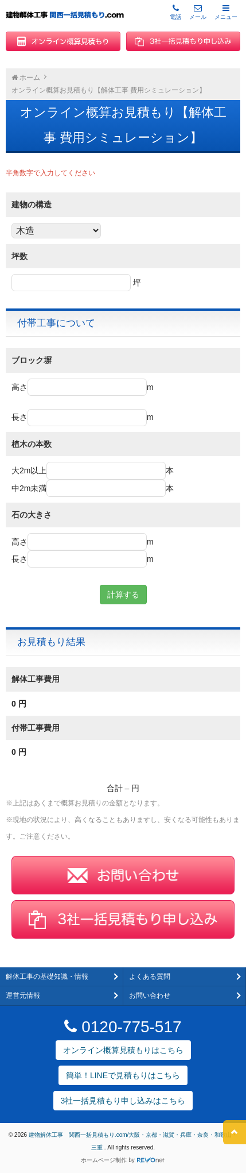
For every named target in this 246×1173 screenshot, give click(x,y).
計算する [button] (123, 594)
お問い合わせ (149, 995)
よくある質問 (149, 977)
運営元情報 (23, 995)
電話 (175, 12)
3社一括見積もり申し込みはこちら (123, 1100)
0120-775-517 (122, 1027)
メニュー (225, 12)
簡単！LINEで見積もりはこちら (123, 1075)
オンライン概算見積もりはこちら (123, 1050)
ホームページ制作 (104, 1160)
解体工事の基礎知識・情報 (47, 977)
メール (197, 12)
